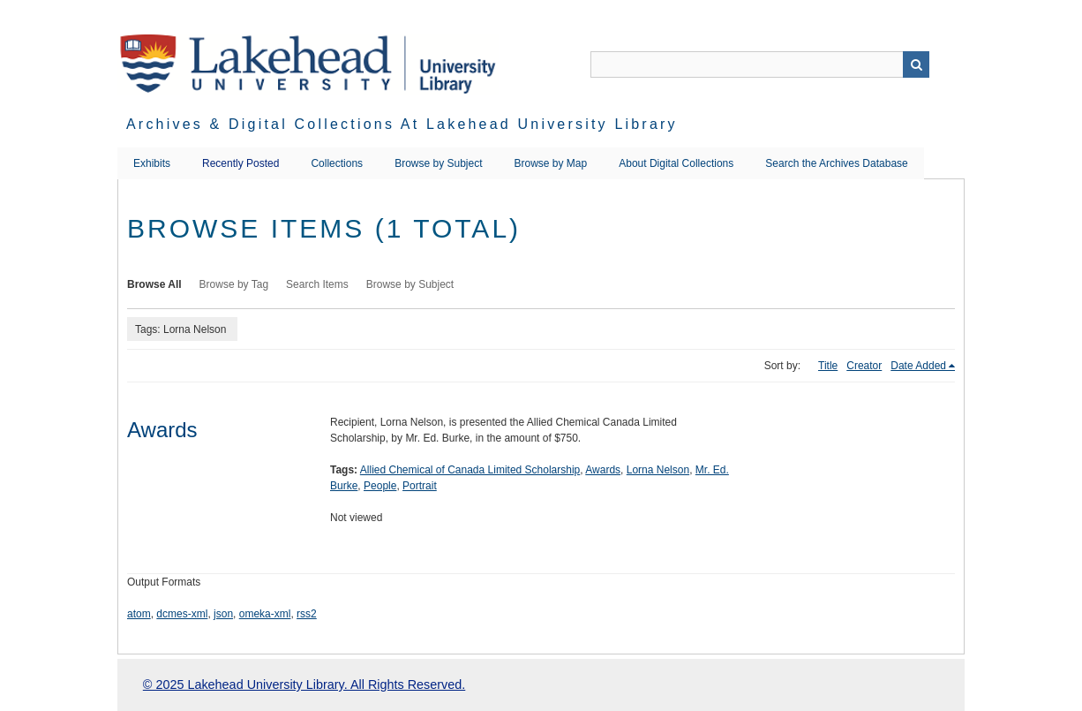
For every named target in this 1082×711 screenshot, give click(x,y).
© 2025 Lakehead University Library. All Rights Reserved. (304, 684)
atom (139, 614)
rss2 (307, 614)
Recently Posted (240, 163)
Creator (864, 365)
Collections (337, 163)
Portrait (419, 486)
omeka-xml (265, 614)
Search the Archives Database (836, 163)
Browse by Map (551, 163)
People (380, 486)
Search (916, 64)
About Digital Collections (676, 163)
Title (828, 365)
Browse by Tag (234, 284)
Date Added (918, 365)
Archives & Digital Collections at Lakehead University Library (402, 124)
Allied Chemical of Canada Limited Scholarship (470, 470)
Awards (162, 430)
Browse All (154, 284)
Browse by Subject (438, 163)
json (223, 614)
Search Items (317, 284)
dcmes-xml (181, 614)
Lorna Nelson (658, 470)
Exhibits (151, 163)
